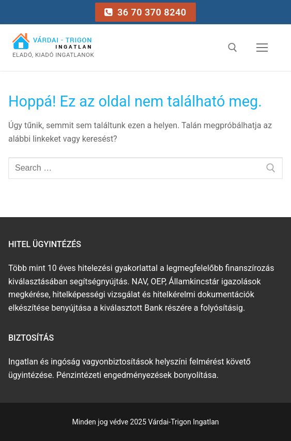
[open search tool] (232, 47)
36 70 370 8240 (145, 12)
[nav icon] (262, 48)
